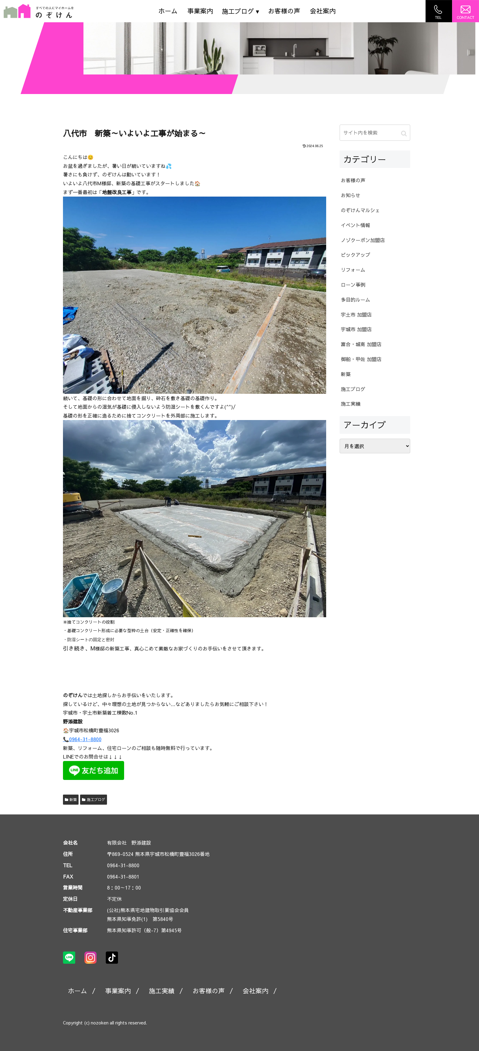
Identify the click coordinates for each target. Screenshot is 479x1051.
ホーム (168, 10)
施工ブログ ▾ (240, 11)
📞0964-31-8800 (82, 739)
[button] (404, 133)
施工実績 (162, 990)
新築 (71, 799)
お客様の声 (284, 10)
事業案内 (200, 10)
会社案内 (323, 10)
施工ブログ (93, 799)
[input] (375, 133)
